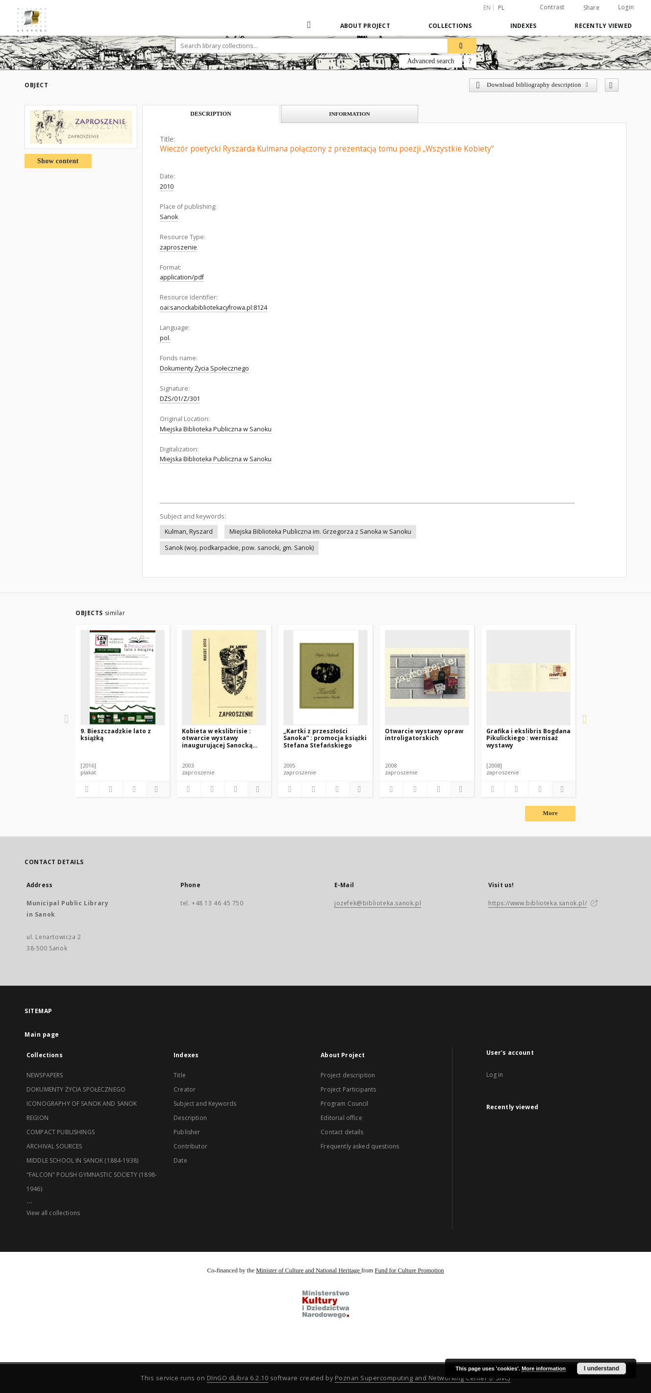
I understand (601, 1368)
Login (626, 7)
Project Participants (348, 1089)
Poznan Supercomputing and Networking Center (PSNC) (422, 1378)
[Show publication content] (134, 789)
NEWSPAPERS (44, 1075)
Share (591, 8)
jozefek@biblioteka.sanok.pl (377, 903)
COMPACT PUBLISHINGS (60, 1132)
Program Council (344, 1103)
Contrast (552, 7)
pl (501, 7)
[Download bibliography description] (110, 789)
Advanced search (430, 61)
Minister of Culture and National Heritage (308, 1270)
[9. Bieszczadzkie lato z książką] (122, 677)
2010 (167, 186)
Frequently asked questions (360, 1146)
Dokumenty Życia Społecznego (204, 368)
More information (544, 1368)
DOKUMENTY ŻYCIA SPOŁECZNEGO (75, 1089)
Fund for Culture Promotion (409, 1270)
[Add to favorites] (612, 85)
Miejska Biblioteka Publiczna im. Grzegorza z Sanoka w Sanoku (320, 531)
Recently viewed (603, 26)
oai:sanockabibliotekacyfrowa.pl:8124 (213, 307)
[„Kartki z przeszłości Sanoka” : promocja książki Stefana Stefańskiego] (325, 677)
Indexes (523, 26)
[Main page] (310, 25)
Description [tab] (210, 113)
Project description (348, 1075)
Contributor (190, 1146)
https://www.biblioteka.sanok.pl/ (537, 903)
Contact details (342, 1132)
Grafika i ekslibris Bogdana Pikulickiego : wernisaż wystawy (528, 738)
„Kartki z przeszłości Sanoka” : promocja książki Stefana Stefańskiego (325, 738)
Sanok (169, 217)
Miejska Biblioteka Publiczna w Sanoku (216, 429)
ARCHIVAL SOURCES (54, 1146)
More (550, 813)
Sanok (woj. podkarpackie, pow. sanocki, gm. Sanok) (239, 548)
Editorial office (341, 1118)
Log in (494, 1074)
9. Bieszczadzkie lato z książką (115, 734)
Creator (185, 1089)
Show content (58, 161)
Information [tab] (349, 114)
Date (180, 1160)
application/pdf (182, 277)
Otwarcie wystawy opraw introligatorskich (424, 734)
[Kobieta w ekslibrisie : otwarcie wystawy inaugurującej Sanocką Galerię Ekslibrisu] (224, 677)
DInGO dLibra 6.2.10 (238, 1378)
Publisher (187, 1132)
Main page (42, 1034)
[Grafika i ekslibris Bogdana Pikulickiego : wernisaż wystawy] (528, 677)
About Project (365, 26)
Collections (450, 26)
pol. (165, 338)
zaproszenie (178, 247)
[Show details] (156, 789)
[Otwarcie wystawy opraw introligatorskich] (427, 677)
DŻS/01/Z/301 (180, 399)
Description (190, 1118)
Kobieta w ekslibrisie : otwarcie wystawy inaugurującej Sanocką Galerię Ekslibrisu (217, 738)
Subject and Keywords (205, 1103)
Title (180, 1075)
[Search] (462, 45)
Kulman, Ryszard (189, 531)
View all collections (53, 1213)
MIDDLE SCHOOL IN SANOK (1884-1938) (82, 1160)
